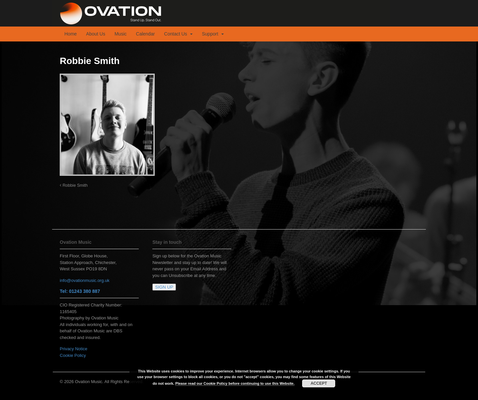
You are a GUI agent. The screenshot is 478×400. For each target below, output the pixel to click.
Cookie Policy (73, 355)
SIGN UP (164, 287)
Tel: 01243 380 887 (80, 291)
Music (121, 33)
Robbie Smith (74, 185)
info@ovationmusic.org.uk (85, 280)
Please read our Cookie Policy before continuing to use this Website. (234, 383)
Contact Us (175, 33)
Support (210, 33)
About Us (95, 33)
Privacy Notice (73, 348)
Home (70, 33)
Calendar (145, 33)
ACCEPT (319, 383)
